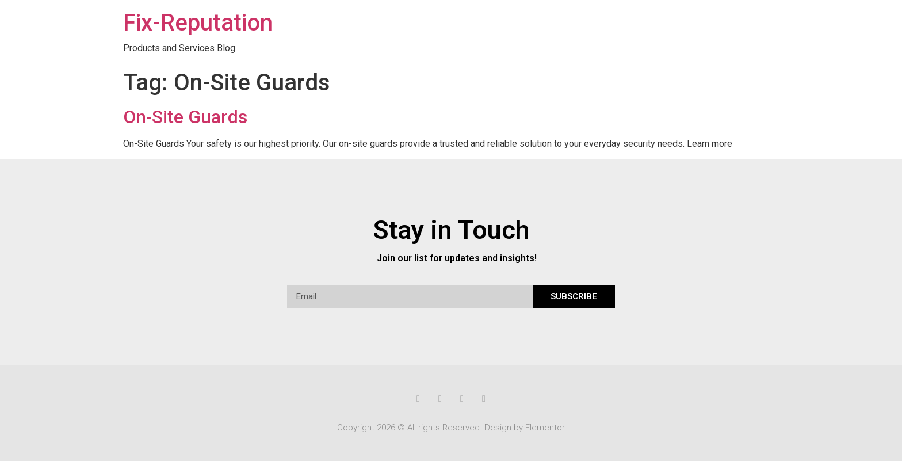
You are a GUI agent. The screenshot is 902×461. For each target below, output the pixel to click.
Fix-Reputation (198, 22)
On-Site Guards (185, 117)
